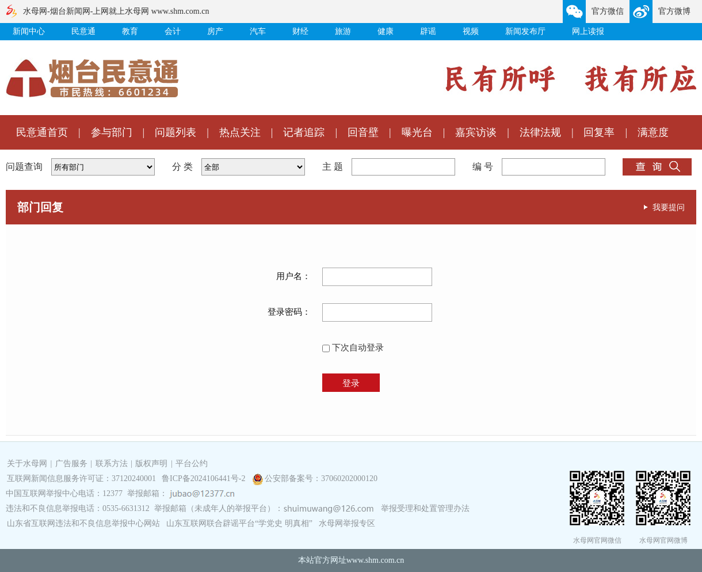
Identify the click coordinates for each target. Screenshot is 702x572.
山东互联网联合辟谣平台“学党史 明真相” (239, 523)
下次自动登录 (353, 347)
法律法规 (540, 132)
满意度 (653, 132)
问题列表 (175, 132)
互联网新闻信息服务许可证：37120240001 (81, 478)
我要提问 (669, 207)
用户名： (293, 276)
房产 (215, 31)
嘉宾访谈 (476, 132)
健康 (385, 31)
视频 (471, 31)
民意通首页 (42, 132)
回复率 (599, 132)
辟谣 (428, 31)
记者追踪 (304, 132)
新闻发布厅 (525, 31)
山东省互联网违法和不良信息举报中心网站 (83, 523)
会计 (173, 31)
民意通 (83, 31)
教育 (130, 31)
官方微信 (608, 11)
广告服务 (71, 463)
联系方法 (112, 463)
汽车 (258, 31)
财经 (300, 31)
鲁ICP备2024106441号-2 (204, 478)
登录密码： (289, 311)
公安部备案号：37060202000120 (321, 478)
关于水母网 (28, 463)
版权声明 (151, 463)
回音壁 (363, 132)
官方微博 (674, 11)
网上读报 (588, 31)
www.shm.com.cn (375, 560)
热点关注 (240, 132)
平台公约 (191, 463)
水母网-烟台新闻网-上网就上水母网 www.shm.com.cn (116, 11)
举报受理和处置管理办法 (425, 508)
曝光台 (417, 132)
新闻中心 (29, 31)
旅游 (343, 31)
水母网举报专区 (347, 523)
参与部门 (111, 132)
